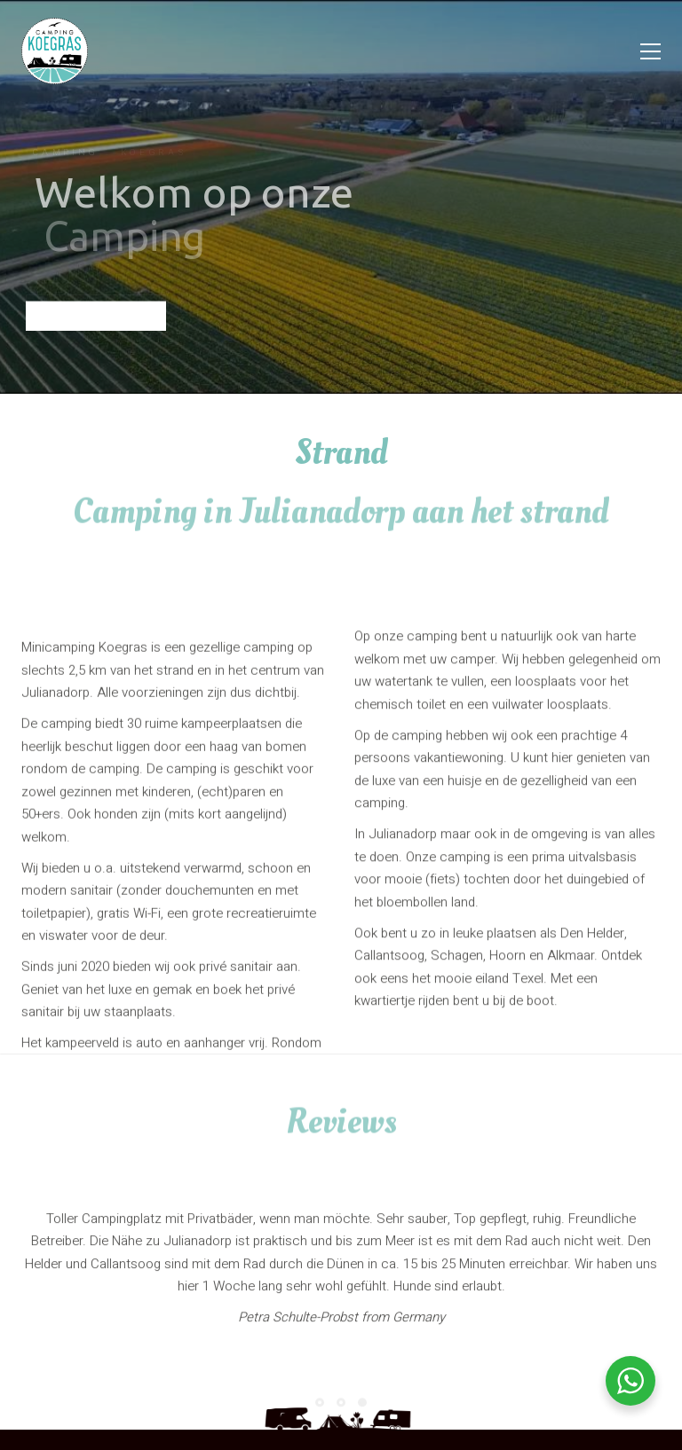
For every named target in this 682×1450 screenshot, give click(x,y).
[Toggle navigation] (650, 51)
